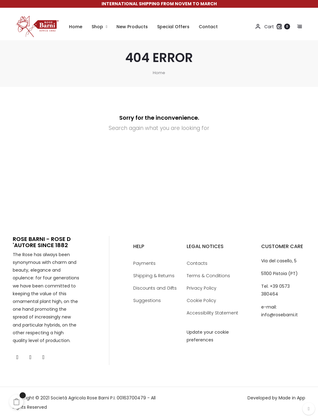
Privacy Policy (201, 288)
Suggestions (147, 300)
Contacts (197, 263)
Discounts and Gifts (155, 288)
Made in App (292, 398)
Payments (144, 263)
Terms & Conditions (208, 276)
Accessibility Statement (212, 313)
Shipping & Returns (154, 276)
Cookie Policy (201, 300)
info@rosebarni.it (279, 315)
